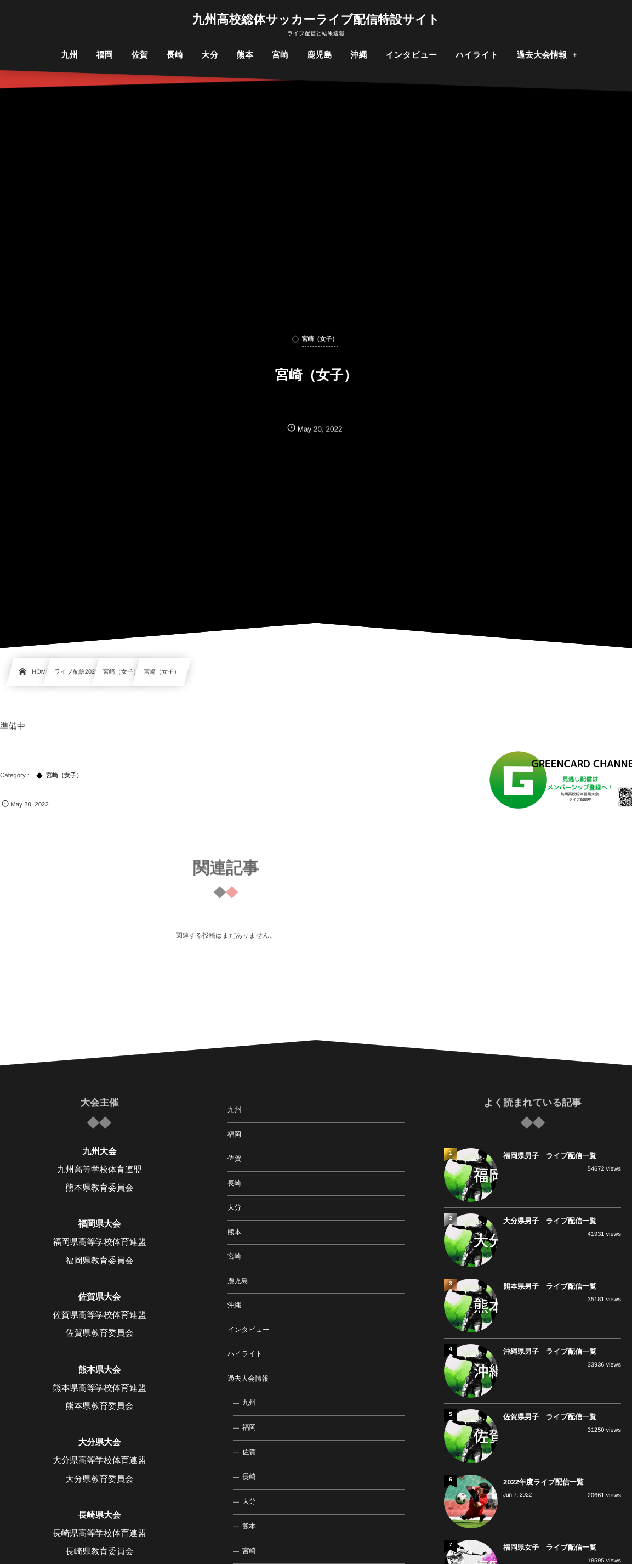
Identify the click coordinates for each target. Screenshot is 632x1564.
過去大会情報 (248, 1378)
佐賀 (234, 1158)
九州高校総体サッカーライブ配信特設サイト (316, 20)
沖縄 (234, 1305)
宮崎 (234, 1256)
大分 (234, 1207)
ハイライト (245, 1354)
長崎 (234, 1183)
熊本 (234, 1232)
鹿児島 (237, 1281)
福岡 (234, 1134)
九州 (234, 1110)
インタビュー (248, 1330)
